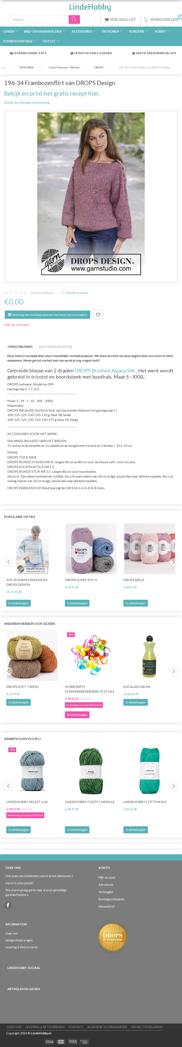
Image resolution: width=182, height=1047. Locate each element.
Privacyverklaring (147, 1027)
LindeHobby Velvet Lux (27, 802)
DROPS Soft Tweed (22, 687)
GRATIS (141, 53)
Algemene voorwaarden (107, 1027)
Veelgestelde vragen (19, 940)
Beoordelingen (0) (55, 347)
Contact (75, 1027)
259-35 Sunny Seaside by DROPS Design (27, 582)
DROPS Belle (133, 580)
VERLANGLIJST (120, 19)
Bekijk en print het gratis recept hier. (52, 93)
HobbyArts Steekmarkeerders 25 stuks (89, 689)
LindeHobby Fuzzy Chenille (89, 802)
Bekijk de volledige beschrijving (27, 102)
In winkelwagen (18, 603)
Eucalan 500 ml (137, 687)
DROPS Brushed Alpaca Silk (105, 370)
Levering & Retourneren (21, 947)
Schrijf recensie (76, 293)
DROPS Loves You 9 (81, 580)
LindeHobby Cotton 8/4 (144, 802)
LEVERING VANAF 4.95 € (30, 53)
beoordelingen (42, 293)
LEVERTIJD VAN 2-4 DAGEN (93, 53)
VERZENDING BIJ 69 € (161, 53)
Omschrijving (20, 347)
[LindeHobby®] (90, 6)
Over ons (11, 933)
